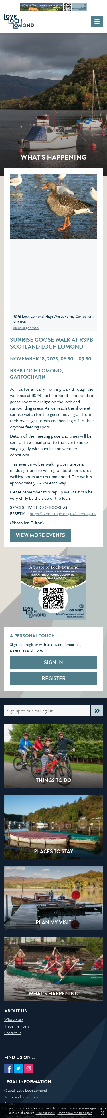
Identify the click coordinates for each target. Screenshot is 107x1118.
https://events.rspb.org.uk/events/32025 (64, 513)
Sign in (53, 662)
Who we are (13, 1019)
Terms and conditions (21, 1097)
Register (54, 678)
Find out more (45, 1113)
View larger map (26, 328)
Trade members (16, 1026)
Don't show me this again (75, 1113)
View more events (40, 535)
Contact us (12, 1033)
